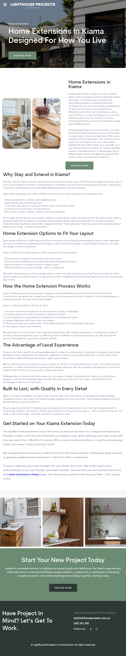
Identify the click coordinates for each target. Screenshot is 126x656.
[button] (5, 5)
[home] (33, 5)
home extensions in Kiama (24, 474)
